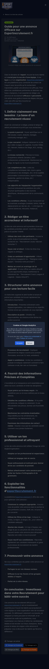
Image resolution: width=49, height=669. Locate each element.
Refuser (30, 343)
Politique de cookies (26, 338)
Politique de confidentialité (32, 336)
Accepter (19, 343)
